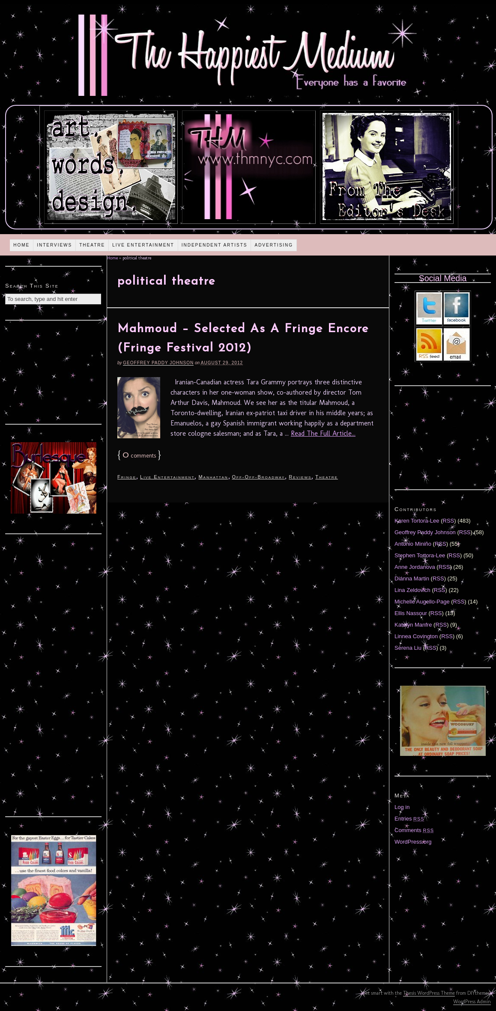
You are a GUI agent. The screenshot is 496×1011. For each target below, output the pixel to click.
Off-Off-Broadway (258, 476)
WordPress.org (412, 842)
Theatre (92, 245)
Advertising (273, 245)
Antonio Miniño (412, 544)
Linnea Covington (416, 636)
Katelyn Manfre (413, 624)
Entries (409, 818)
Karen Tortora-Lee (416, 520)
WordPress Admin (472, 1002)
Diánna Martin (411, 578)
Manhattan (213, 476)
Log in (401, 807)
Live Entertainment (143, 245)
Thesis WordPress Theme (429, 993)
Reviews (300, 476)
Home (21, 245)
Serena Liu (407, 648)
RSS (448, 520)
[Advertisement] (53, 371)
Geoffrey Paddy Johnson (158, 362)
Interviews (54, 245)
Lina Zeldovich (412, 590)
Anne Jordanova (414, 567)
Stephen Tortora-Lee (419, 555)
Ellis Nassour (410, 613)
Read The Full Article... (323, 433)
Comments (414, 830)
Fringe (126, 476)
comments (139, 455)
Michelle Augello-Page (422, 601)
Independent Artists (215, 245)
